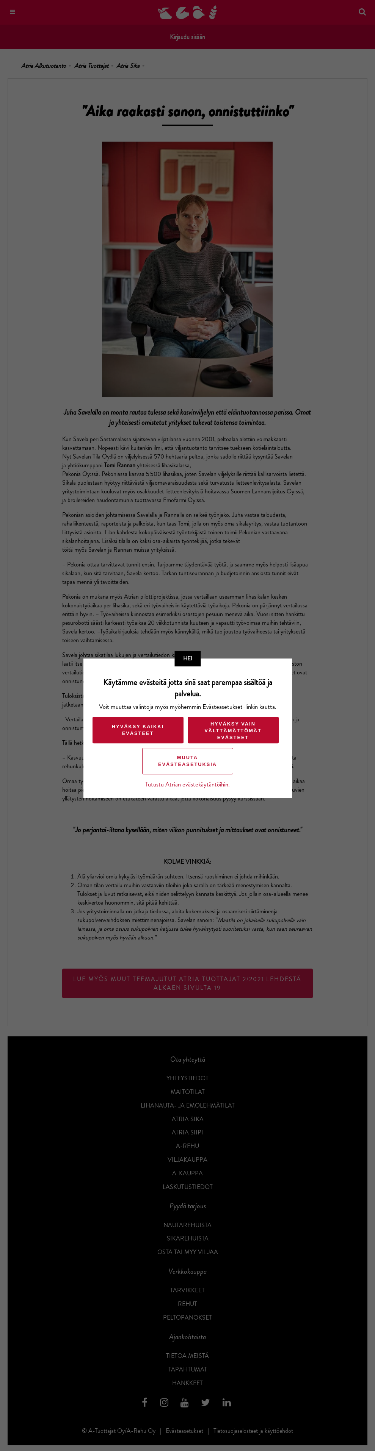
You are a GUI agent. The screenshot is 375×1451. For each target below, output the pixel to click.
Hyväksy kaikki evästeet (138, 730)
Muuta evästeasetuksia (187, 761)
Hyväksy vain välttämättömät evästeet (233, 730)
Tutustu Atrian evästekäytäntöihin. (187, 784)
